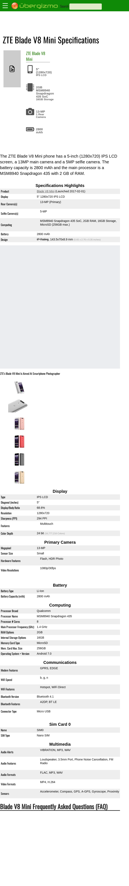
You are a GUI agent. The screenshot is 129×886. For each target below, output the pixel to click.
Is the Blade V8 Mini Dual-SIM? (28, 846)
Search (64, 6)
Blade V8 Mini (35, 56)
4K (92, 881)
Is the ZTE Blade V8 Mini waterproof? (34, 823)
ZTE (28, 53)
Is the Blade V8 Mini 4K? (22, 875)
